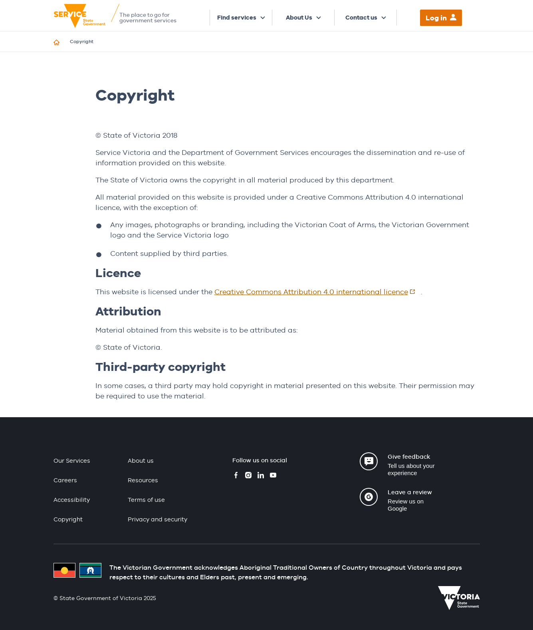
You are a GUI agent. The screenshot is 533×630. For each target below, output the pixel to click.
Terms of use (146, 499)
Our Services (71, 460)
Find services (236, 17)
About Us (299, 17)
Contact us (361, 17)
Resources (143, 480)
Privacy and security (157, 519)
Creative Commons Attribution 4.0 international (317, 291)
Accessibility (71, 499)
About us (141, 460)
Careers (65, 480)
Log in (436, 18)
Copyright (68, 519)
